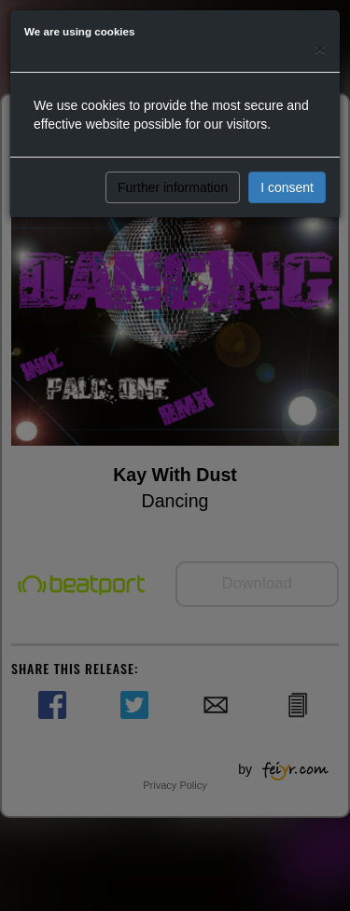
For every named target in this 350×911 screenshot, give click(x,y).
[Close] (320, 48)
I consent (287, 187)
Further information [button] (173, 187)
